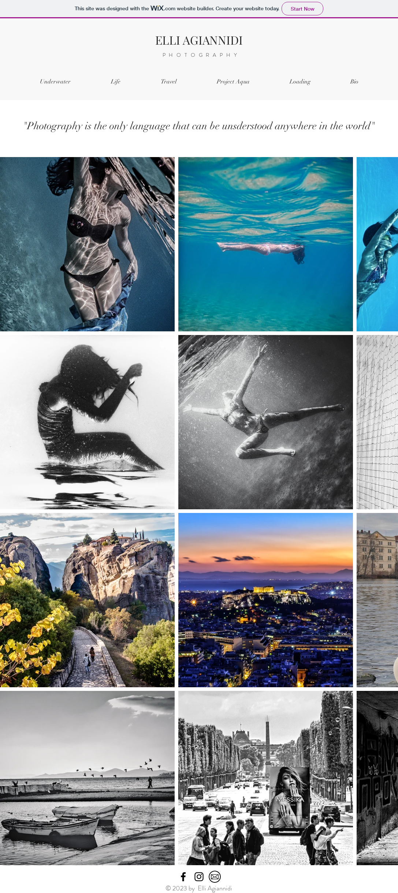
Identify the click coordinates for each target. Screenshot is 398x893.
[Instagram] (199, 877)
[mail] (215, 877)
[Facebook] (183, 877)
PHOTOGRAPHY (202, 55)
